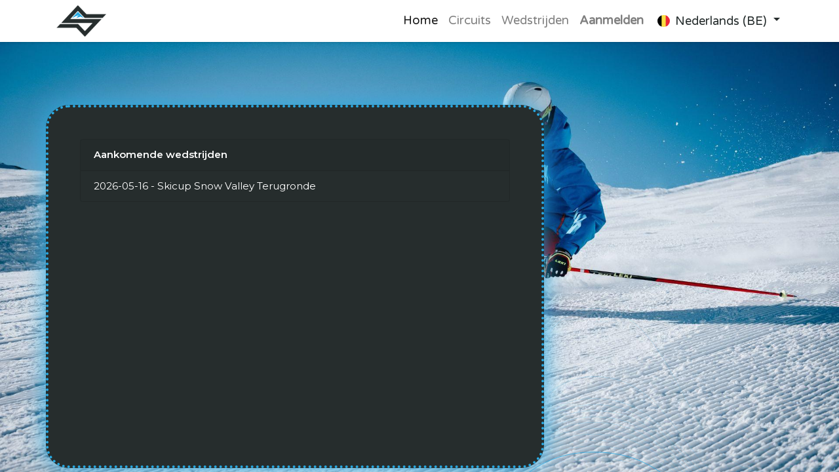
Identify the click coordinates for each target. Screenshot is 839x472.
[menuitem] (420, 21)
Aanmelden (611, 20)
